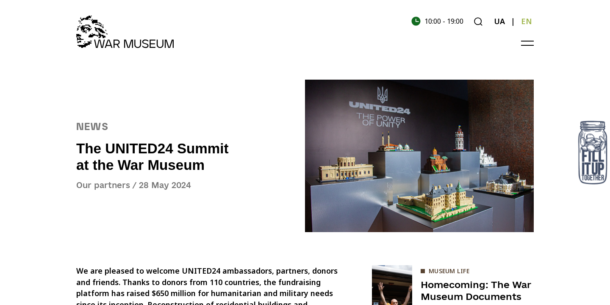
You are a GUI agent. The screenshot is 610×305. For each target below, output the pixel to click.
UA (499, 21)
